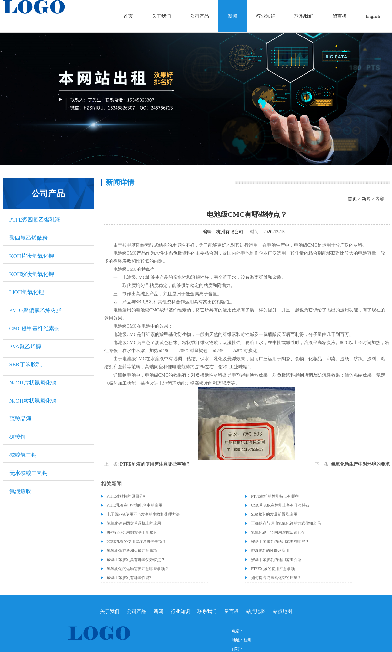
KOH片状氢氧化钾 (31, 256)
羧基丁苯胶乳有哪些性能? (129, 577)
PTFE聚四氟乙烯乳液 (35, 220)
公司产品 (199, 16)
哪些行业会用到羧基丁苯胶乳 (132, 532)
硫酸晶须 (20, 419)
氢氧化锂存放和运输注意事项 (132, 550)
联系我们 (304, 16)
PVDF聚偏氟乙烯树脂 (35, 310)
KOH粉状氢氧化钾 (31, 274)
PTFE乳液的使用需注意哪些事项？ (155, 464)
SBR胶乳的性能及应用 (270, 550)
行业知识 (266, 16)
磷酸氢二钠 (23, 455)
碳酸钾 (17, 437)
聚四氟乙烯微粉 (28, 238)
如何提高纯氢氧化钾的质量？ (276, 577)
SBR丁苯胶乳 (25, 365)
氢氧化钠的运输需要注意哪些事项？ (138, 568)
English (373, 16)
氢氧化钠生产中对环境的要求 (360, 464)
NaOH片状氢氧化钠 (32, 383)
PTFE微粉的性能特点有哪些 (275, 496)
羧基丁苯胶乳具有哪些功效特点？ (136, 559)
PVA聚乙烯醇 (25, 346)
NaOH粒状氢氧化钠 (32, 401)
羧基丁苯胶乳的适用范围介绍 (276, 559)
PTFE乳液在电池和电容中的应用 (134, 505)
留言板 (339, 16)
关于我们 (161, 16)
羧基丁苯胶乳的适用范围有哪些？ (280, 541)
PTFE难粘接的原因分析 (127, 496)
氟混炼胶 (20, 491)
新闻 (232, 16)
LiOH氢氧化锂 (26, 292)
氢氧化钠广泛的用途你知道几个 (278, 532)
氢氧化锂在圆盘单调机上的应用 (134, 523)
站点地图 (256, 611)
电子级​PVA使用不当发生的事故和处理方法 (143, 514)
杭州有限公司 (229, 231)
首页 (128, 16)
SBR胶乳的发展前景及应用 (274, 514)
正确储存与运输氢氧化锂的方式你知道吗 (286, 523)
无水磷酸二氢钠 (28, 473)
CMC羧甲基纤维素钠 (34, 328)
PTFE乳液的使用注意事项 (273, 568)
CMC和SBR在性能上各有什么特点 (280, 505)
